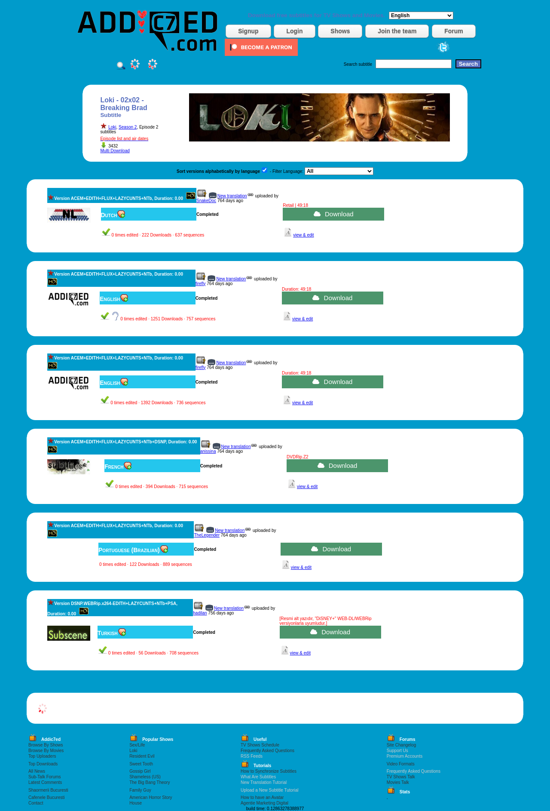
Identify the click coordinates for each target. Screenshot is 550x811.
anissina (208, 451)
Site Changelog (401, 745)
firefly (201, 283)
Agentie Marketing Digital (264, 803)
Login (294, 31)
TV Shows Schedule (260, 745)
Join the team (397, 31)
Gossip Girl (139, 771)
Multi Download (114, 150)
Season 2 (128, 127)
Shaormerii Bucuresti (48, 790)
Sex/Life (137, 745)
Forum (453, 31)
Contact (35, 803)
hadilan (200, 613)
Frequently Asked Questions (267, 750)
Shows (340, 31)
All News (36, 771)
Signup (248, 31)
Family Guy (140, 790)
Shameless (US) (145, 776)
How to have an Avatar (262, 797)
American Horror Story (150, 797)
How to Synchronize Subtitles (268, 771)
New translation (232, 196)
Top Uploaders (42, 756)
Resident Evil (141, 756)
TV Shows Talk (401, 776)
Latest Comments (45, 782)
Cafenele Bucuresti (46, 797)
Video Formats (401, 764)
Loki (112, 127)
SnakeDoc (206, 200)
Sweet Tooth (141, 764)
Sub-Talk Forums (44, 776)
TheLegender (207, 535)
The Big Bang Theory (149, 782)
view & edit (303, 235)
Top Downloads (43, 764)
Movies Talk (398, 782)
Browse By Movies (46, 750)
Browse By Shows (45, 745)
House (135, 803)
